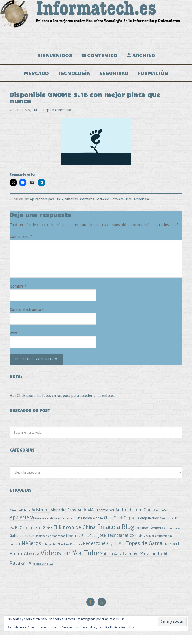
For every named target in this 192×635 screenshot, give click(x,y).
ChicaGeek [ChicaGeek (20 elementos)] (113, 517)
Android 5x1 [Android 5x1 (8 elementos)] (105, 510)
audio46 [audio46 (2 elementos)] (75, 518)
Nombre (18, 286)
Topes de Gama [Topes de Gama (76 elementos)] (144, 543)
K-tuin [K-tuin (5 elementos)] (139, 536)
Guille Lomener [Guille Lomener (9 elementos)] (22, 536)
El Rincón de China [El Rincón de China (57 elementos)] (74, 527)
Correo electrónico (27, 309)
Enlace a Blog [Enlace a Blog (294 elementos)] (115, 527)
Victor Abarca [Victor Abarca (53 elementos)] (25, 554)
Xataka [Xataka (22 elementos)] (106, 553)
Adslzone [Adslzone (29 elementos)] (40, 509)
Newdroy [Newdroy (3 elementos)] (63, 544)
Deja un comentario (57, 110)
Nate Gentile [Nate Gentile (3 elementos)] (49, 544)
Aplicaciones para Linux (46, 199)
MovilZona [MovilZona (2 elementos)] (149, 536)
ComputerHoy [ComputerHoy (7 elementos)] (148, 518)
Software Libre (121, 199)
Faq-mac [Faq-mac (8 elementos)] (142, 528)
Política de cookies (122, 627)
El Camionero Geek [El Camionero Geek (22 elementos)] (33, 527)
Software (102, 199)
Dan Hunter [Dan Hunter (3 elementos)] (167, 518)
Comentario (21, 236)
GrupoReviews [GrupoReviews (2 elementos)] (172, 528)
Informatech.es (96, 23)
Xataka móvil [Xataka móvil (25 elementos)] (126, 553)
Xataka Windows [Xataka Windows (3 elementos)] (43, 563)
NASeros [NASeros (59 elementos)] (31, 543)
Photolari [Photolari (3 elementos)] (76, 544)
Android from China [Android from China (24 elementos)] (135, 509)
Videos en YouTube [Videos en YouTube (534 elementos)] (70, 553)
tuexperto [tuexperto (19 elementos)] (172, 543)
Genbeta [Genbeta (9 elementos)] (156, 528)
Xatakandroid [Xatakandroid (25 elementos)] (153, 553)
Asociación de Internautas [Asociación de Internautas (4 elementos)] (52, 518)
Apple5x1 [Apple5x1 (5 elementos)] (162, 510)
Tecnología (141, 199)
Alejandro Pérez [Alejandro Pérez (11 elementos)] (64, 510)
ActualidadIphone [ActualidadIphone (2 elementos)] (20, 510)
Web (13, 333)
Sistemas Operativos (79, 199)
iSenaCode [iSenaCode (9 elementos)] (89, 536)
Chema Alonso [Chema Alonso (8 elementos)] (92, 518)
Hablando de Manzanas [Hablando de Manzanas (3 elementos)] (50, 536)
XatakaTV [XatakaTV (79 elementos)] (21, 563)
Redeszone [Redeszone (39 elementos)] (94, 543)
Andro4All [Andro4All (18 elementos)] (87, 510)
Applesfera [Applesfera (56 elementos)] (22, 517)
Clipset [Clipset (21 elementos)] (130, 517)
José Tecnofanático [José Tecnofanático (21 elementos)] (116, 535)
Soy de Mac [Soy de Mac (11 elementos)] (116, 544)
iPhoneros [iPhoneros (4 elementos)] (73, 536)
